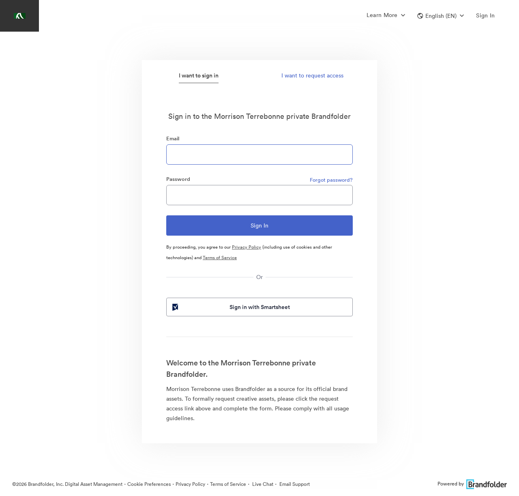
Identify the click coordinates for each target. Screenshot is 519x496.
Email (172, 138)
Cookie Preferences (149, 484)
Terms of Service (220, 257)
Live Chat (262, 484)
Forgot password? (331, 179)
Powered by (472, 483)
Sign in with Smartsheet (230, 307)
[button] (440, 16)
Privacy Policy (246, 247)
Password (178, 179)
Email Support (294, 484)
